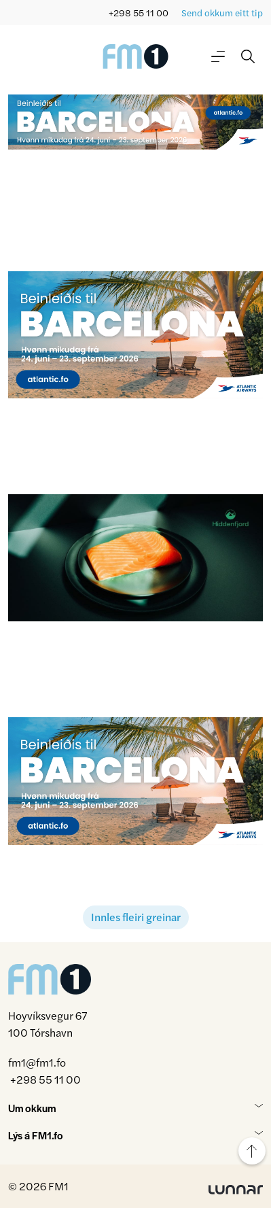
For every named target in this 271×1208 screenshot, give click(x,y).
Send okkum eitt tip (222, 12)
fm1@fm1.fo (37, 1062)
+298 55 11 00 (138, 12)
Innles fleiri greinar (136, 917)
